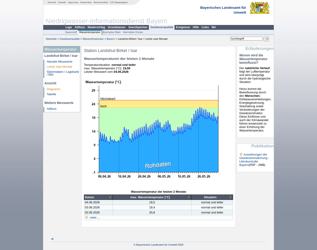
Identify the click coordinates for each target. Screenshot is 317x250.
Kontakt (62, 2)
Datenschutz (86, 2)
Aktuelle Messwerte (59, 61)
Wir (214, 27)
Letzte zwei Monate (59, 66)
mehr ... (94, 217)
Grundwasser (117, 27)
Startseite (52, 2)
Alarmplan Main (112, 32)
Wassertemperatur (89, 32)
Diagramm (53, 89)
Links (205, 27)
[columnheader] (98, 197)
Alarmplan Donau (133, 32)
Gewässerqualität (161, 27)
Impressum (73, 2)
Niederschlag (96, 27)
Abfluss (80, 27)
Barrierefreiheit (101, 2)
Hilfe (196, 27)
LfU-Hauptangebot (119, 2)
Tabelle (51, 94)
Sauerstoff (71, 32)
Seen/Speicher (138, 27)
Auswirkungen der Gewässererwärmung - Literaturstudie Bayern (254, 160)
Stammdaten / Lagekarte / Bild (63, 73)
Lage (68, 27)
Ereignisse (183, 27)
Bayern (111, 38)
